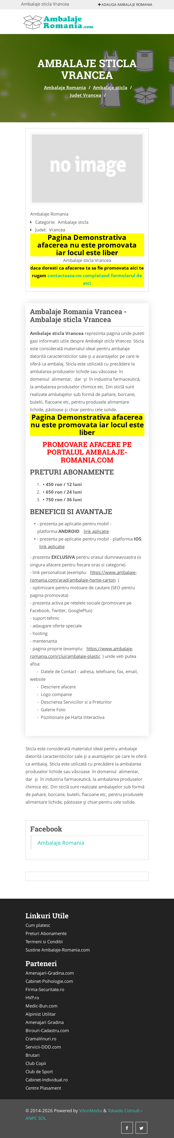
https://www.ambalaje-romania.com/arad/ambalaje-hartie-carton (83, 576)
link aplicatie (96, 531)
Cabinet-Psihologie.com (49, 981)
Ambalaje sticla (110, 87)
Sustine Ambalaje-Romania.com (58, 949)
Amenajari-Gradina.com (50, 973)
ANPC (31, 1118)
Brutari (33, 1055)
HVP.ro (32, 997)
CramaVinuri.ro (41, 1038)
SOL (42, 1118)
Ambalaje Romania (65, 87)
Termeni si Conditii (44, 941)
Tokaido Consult (124, 1110)
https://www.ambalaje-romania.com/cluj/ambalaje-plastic (81, 652)
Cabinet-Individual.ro (47, 1079)
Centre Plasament (43, 1087)
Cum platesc (38, 925)
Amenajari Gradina (45, 1022)
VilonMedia (90, 1110)
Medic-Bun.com (42, 1005)
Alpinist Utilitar (41, 1014)
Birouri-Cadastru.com (47, 1030)
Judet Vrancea (85, 95)
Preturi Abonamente (46, 933)
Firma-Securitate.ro (45, 989)
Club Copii (36, 1063)
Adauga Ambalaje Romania (125, 4)
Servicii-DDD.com (43, 1046)
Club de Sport (39, 1071)
